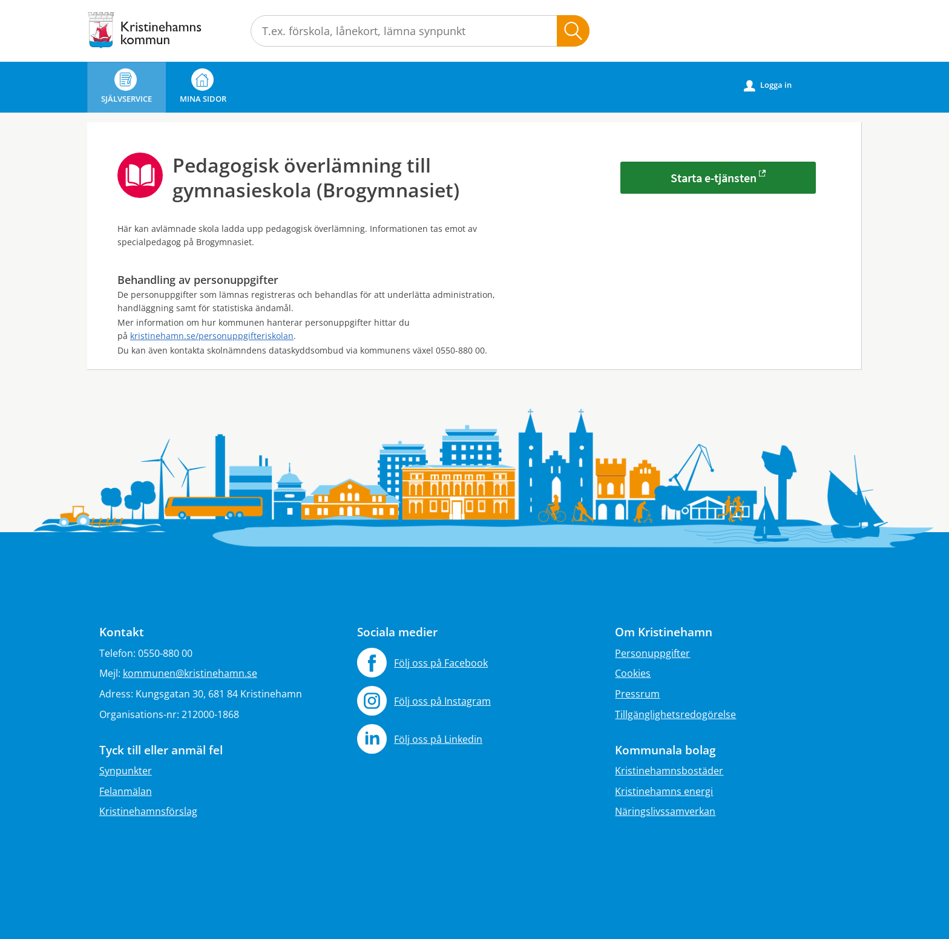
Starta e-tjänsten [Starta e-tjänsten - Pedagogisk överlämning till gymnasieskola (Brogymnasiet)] (714, 177)
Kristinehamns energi (664, 791)
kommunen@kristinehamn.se (190, 673)
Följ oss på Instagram (442, 701)
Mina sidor (203, 86)
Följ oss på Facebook (441, 663)
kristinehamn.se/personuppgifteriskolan (212, 335)
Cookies (633, 673)
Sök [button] (573, 31)
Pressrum (637, 693)
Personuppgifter (652, 653)
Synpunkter (125, 770)
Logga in (768, 85)
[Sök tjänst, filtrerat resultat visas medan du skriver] (420, 31)
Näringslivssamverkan (665, 811)
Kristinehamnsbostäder (669, 770)
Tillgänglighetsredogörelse (675, 714)
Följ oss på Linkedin (438, 739)
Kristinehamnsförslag (148, 811)
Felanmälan (125, 791)
